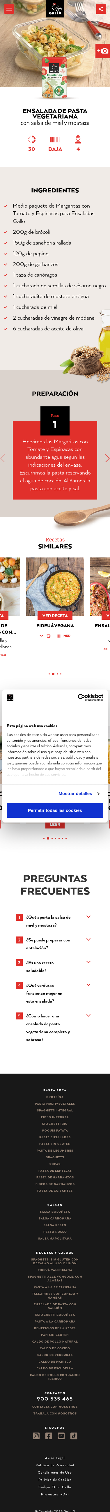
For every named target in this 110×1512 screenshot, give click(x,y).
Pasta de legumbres (55, 1150)
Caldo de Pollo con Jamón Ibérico (55, 1377)
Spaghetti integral (55, 1110)
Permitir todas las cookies (55, 810)
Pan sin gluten (55, 1335)
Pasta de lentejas (55, 1171)
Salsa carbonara (55, 1218)
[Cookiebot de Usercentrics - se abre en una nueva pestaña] (78, 697)
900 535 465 (55, 1398)
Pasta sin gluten (55, 1144)
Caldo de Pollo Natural (55, 1341)
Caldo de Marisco (55, 1362)
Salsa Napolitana (55, 1238)
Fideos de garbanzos (55, 1184)
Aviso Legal (55, 1458)
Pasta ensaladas (55, 1137)
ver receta (55, 615)
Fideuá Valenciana (55, 1270)
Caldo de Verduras (55, 1355)
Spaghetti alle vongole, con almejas (55, 1278)
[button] (101, 9)
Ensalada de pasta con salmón (55, 1306)
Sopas (55, 1164)
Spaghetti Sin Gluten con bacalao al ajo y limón (55, 1261)
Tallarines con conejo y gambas (55, 1295)
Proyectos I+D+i (55, 1494)
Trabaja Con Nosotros (55, 1413)
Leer (55, 824)
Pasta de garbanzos (55, 1177)
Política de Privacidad (55, 1465)
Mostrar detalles (75, 793)
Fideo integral (55, 1117)
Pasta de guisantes (55, 1191)
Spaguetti (55, 1157)
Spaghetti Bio (55, 1124)
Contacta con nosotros (55, 1407)
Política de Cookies (55, 1479)
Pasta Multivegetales (55, 1104)
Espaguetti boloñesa (55, 1315)
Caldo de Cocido (55, 1348)
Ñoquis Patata (55, 1130)
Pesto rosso (55, 1232)
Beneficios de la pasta (55, 1328)
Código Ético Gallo (54, 1487)
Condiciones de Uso (55, 1472)
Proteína (55, 1097)
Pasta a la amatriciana (55, 1287)
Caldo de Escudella (55, 1368)
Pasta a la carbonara (55, 1321)
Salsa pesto (55, 1225)
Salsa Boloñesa (55, 1212)
